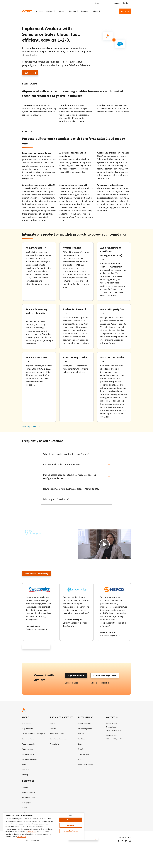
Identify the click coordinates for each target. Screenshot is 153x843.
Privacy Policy (22, 837)
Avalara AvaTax (34, 247)
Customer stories (28, 739)
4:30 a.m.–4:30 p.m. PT (114, 739)
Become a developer (29, 759)
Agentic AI (39, 11)
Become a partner (28, 754)
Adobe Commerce (84, 724)
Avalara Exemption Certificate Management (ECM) (111, 251)
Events (24, 808)
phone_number (111, 724)
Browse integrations (85, 764)
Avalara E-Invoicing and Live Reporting (36, 311)
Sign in (125, 3)
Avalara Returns (72, 247)
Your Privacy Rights (32, 840)
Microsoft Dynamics (85, 729)
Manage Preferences (70, 831)
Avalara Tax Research (74, 309)
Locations (25, 770)
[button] (50, 11)
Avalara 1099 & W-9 (36, 357)
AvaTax (52, 724)
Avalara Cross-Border (112, 357)
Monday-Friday (111, 727)
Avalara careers (27, 749)
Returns (53, 729)
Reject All (70, 825)
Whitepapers (26, 803)
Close (70, 815)
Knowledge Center (29, 797)
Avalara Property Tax (112, 309)
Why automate (27, 729)
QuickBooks (82, 739)
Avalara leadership (28, 744)
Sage (80, 744)
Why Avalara (26, 724)
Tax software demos (57, 734)
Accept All (70, 820)
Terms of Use (31, 831)
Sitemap (25, 775)
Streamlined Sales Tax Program (33, 734)
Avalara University (28, 792)
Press (24, 764)
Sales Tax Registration (75, 357)
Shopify (81, 749)
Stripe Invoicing (83, 754)
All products (54, 744)
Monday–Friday (111, 735)
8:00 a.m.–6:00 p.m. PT (114, 730)
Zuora (80, 759)
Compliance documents (58, 739)
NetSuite (81, 734)
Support (117, 3)
